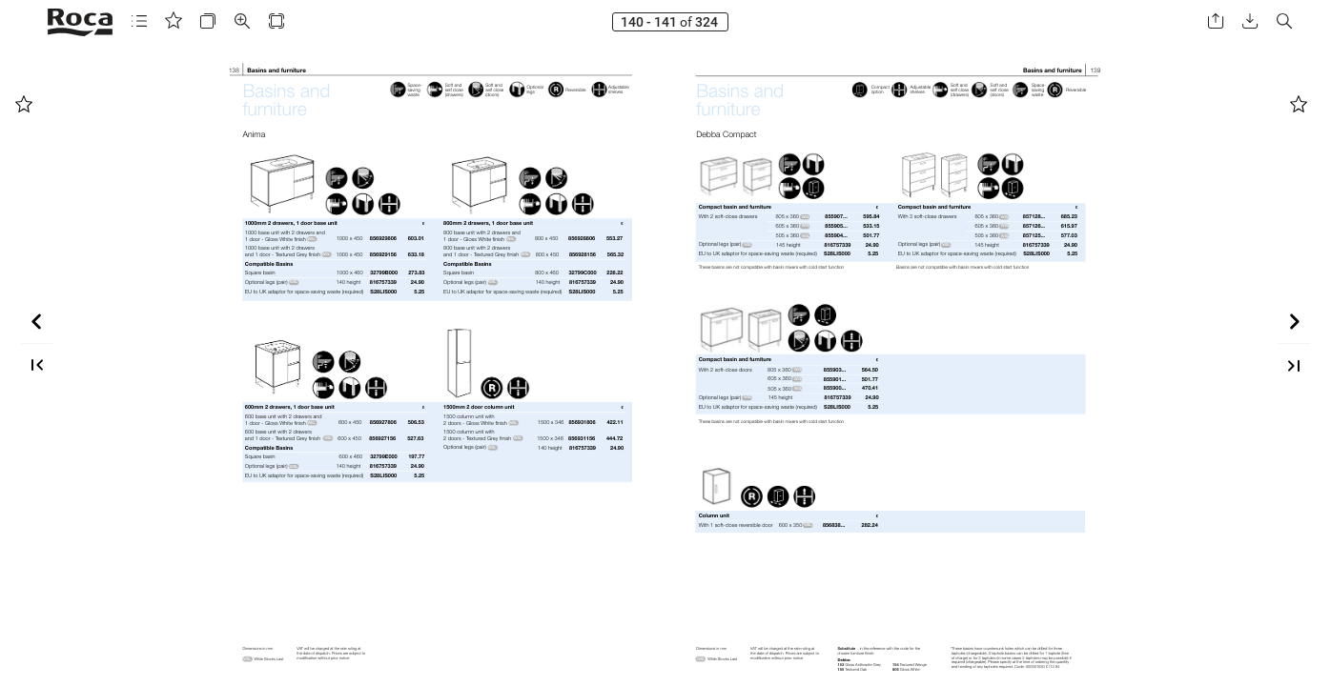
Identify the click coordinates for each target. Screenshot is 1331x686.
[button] (139, 21)
